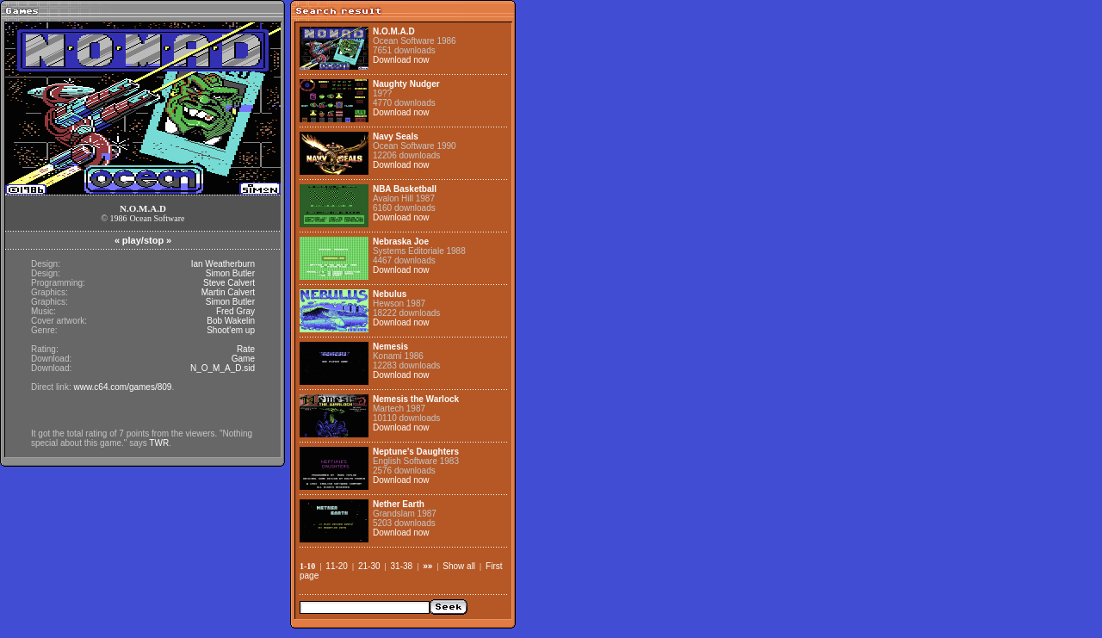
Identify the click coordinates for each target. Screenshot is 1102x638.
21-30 (369, 566)
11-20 (336, 566)
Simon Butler (230, 273)
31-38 (402, 566)
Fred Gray (235, 311)
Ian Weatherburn (223, 264)
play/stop (143, 240)
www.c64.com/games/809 (122, 387)
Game (243, 358)
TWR (159, 443)
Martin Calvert (228, 292)
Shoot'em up (231, 330)
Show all (459, 566)
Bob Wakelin (231, 320)
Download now (401, 60)
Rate (246, 349)
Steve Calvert (229, 283)
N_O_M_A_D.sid (222, 368)
